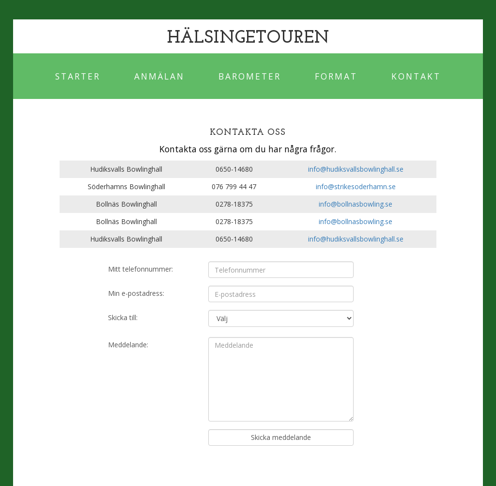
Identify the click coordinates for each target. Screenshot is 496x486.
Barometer (249, 76)
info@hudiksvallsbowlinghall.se (355, 169)
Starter (77, 76)
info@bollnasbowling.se (355, 204)
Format (336, 76)
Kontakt (416, 76)
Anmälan (159, 76)
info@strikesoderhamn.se (356, 186)
